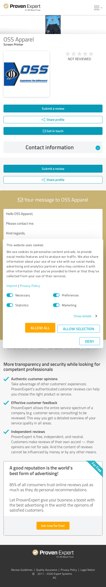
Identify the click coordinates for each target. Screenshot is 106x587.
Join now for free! (53, 525)
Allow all (40, 327)
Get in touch (53, 131)
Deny (89, 341)
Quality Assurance (46, 570)
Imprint (12, 285)
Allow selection (78, 328)
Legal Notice (87, 570)
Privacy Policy (30, 285)
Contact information (63, 147)
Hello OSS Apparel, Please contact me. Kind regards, (53, 235)
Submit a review (53, 108)
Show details (83, 316)
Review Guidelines (22, 570)
